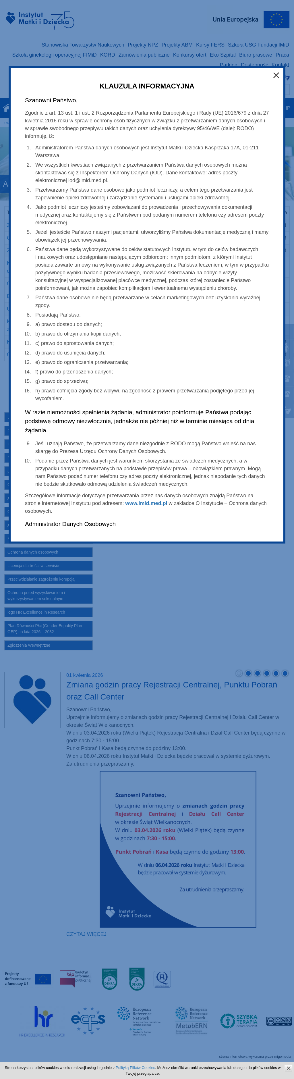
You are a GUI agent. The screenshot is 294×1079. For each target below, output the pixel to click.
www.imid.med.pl (146, 503)
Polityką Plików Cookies (135, 1067)
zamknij (288, 1068)
